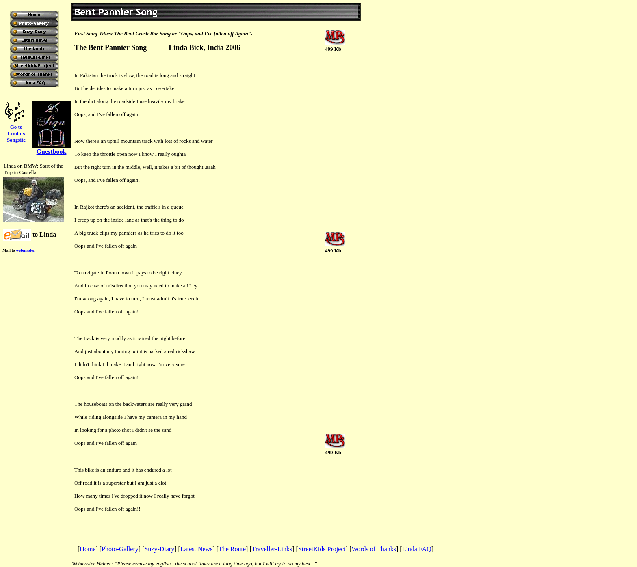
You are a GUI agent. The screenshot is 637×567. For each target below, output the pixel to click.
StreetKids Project (322, 548)
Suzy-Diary (159, 548)
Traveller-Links (272, 548)
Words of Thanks (373, 548)
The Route (232, 548)
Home (87, 548)
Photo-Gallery (120, 548)
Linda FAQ (416, 548)
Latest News (196, 548)
